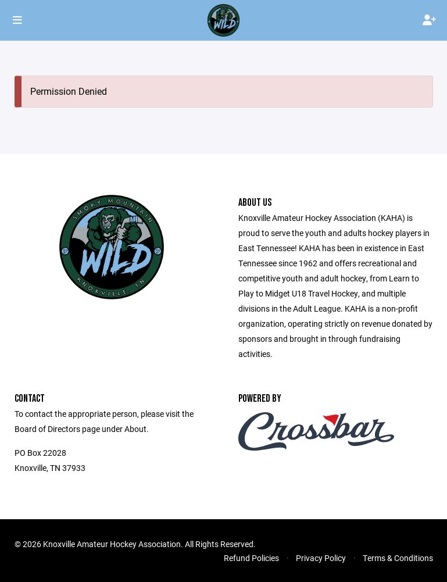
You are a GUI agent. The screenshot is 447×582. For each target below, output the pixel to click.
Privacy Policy (321, 557)
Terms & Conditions (398, 557)
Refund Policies (251, 557)
